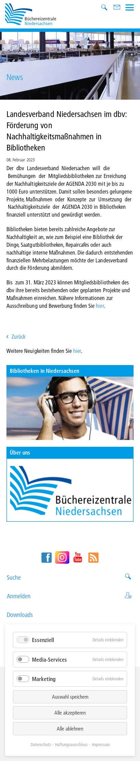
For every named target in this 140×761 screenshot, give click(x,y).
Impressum (101, 744)
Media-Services (49, 659)
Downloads (70, 615)
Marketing (44, 678)
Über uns (20, 452)
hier (100, 305)
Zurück (18, 336)
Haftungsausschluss (71, 744)
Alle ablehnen (70, 728)
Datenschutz (41, 744)
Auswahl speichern (70, 696)
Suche (70, 577)
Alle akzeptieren (70, 712)
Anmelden (70, 596)
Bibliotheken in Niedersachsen (44, 370)
